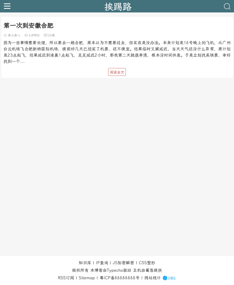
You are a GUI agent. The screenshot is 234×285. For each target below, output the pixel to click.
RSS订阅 (66, 277)
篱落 (149, 270)
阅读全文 (117, 72)
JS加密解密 (123, 262)
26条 (51, 35)
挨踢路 (118, 6)
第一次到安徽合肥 (28, 25)
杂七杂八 (14, 35)
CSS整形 (147, 262)
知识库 (85, 262)
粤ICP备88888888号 (120, 277)
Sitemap (87, 277)
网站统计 (152, 277)
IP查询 (102, 262)
